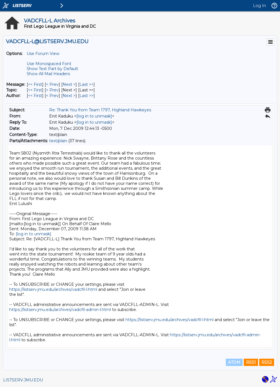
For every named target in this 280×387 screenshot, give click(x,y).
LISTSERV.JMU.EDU (23, 380)
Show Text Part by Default (52, 68)
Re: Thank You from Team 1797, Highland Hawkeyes (100, 109)
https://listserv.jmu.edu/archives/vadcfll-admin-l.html (60, 309)
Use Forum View (43, 53)
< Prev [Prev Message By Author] (52, 95)
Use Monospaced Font (49, 63)
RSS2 (266, 362)
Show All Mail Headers (48, 73)
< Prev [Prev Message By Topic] (52, 90)
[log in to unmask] (94, 116)
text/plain (58, 140)
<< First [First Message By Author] (35, 95)
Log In (259, 5)
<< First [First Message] (35, 84)
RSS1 (251, 362)
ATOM (234, 362)
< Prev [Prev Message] (52, 84)
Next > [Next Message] (69, 84)
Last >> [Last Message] (86, 84)
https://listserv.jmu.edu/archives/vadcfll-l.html (53, 289)
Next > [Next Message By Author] (69, 95)
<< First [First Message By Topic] (35, 90)
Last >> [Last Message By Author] (86, 95)
